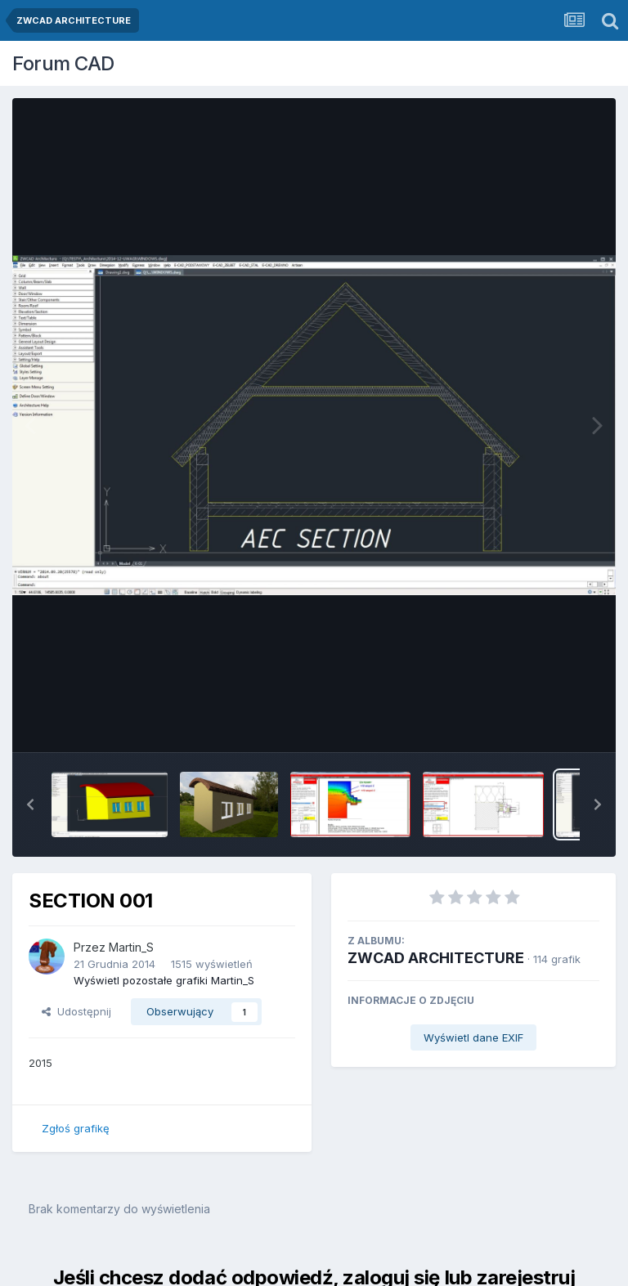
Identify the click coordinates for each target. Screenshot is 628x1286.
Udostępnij (76, 1011)
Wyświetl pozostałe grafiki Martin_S (164, 980)
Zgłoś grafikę (76, 1128)
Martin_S (131, 947)
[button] (30, 804)
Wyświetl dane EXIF (473, 1037)
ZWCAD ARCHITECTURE (436, 957)
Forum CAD (63, 63)
